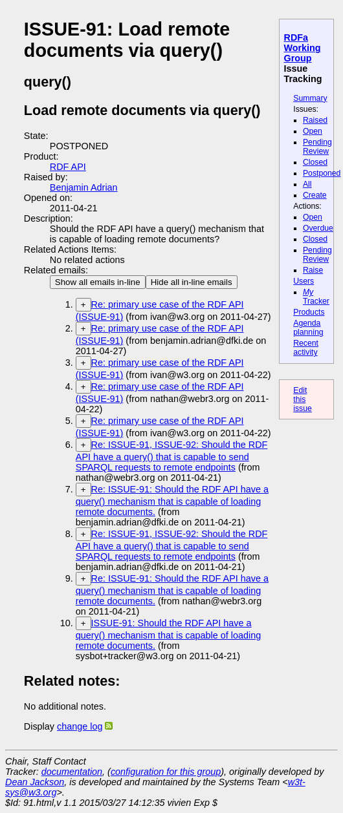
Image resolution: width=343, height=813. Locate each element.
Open (312, 131)
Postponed (322, 173)
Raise (313, 270)
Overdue (318, 228)
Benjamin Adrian (84, 187)
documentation (71, 771)
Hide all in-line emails (191, 282)
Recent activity (305, 348)
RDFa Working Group (302, 47)
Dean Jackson (34, 782)
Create (315, 195)
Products (308, 312)
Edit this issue (302, 399)
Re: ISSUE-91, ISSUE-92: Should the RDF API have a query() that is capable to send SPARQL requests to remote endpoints (172, 455)
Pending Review (317, 147)
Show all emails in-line (97, 282)
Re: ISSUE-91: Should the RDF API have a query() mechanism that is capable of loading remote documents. (172, 500)
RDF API (68, 167)
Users (303, 281)
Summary (310, 98)
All (307, 184)
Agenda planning (308, 328)
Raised (315, 120)
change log (79, 726)
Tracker (316, 297)
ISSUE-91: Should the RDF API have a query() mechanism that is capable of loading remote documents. (168, 634)
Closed (315, 162)
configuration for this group (166, 771)
